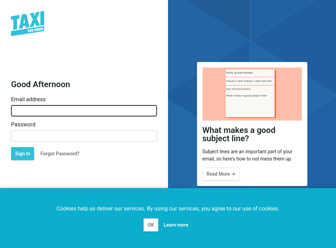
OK (151, 225)
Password (23, 124)
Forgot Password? (59, 153)
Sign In (22, 153)
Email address (28, 99)
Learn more (176, 225)
